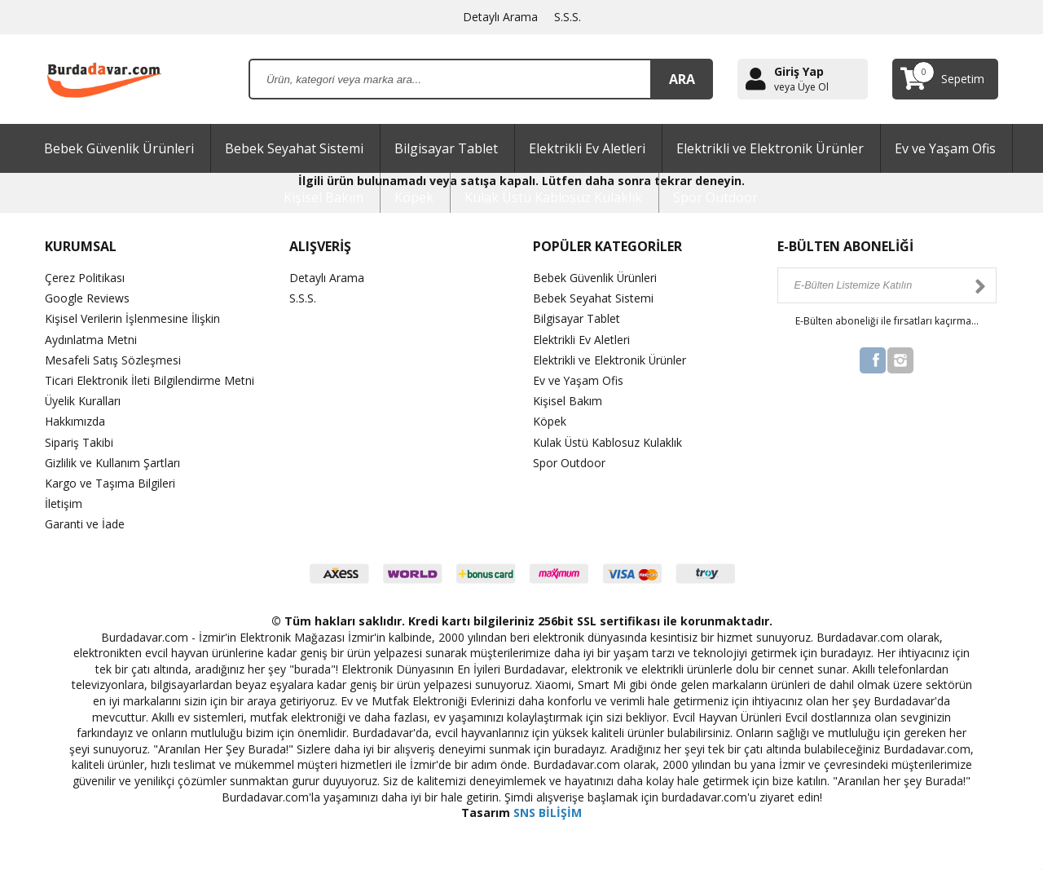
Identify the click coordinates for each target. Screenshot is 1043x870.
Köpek (413, 197)
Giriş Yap (799, 71)
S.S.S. (567, 16)
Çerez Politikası (85, 277)
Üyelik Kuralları (83, 401)
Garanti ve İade (85, 524)
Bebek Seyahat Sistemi (294, 148)
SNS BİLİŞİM (547, 812)
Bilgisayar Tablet (446, 148)
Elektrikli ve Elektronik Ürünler (770, 148)
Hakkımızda (75, 421)
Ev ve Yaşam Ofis (945, 148)
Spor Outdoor (715, 197)
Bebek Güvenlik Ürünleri (119, 148)
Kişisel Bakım (323, 197)
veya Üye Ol (801, 87)
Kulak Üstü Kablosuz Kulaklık (553, 197)
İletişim (63, 503)
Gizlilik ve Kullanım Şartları (112, 462)
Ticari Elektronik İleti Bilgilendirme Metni (149, 380)
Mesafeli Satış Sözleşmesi (113, 360)
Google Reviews (87, 298)
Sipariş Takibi (79, 442)
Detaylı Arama (500, 16)
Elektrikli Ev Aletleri (587, 148)
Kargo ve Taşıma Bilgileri (110, 483)
